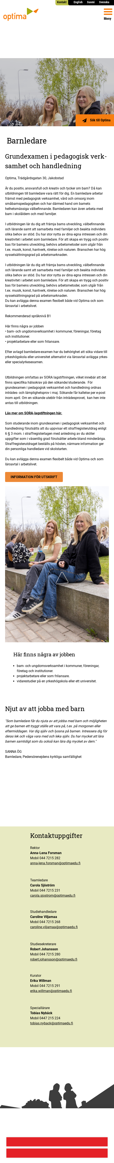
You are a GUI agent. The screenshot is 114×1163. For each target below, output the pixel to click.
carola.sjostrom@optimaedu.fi (52, 895)
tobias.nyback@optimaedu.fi (51, 1023)
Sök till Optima (100, 120)
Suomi (91, 2)
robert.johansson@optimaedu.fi (53, 959)
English (78, 2)
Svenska (104, 2)
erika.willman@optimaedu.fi (51, 991)
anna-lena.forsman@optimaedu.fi (55, 863)
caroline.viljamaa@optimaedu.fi (54, 927)
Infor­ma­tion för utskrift (34, 477)
